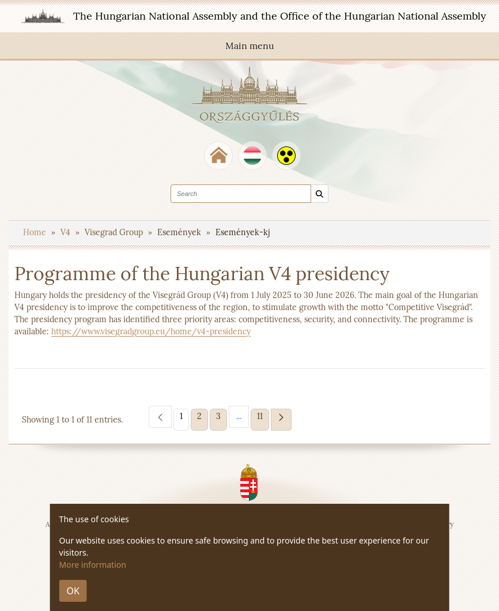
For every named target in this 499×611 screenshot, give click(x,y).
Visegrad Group (115, 232)
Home (35, 232)
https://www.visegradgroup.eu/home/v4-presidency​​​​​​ (151, 331)
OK (73, 590)
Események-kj (243, 232)
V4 (67, 232)
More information (92, 564)
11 (262, 415)
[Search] (319, 194)
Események (180, 232)
